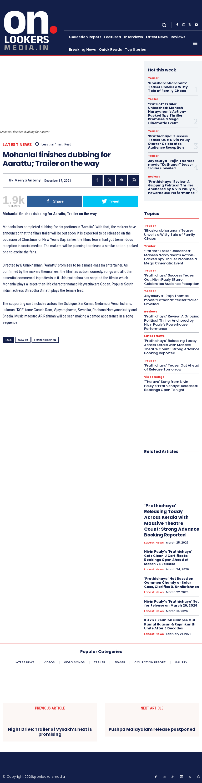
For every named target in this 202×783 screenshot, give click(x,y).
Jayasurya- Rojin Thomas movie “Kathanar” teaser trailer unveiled (171, 165)
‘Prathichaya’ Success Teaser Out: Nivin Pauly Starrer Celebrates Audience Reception (169, 142)
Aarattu (23, 339)
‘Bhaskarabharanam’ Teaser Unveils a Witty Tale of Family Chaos (168, 87)
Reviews (154, 176)
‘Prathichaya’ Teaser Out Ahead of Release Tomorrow (171, 367)
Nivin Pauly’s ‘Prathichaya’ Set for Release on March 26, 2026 (171, 603)
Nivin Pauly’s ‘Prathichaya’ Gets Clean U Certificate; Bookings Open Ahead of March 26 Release (168, 557)
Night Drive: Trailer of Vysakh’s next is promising (50, 732)
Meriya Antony (27, 180)
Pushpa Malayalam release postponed (152, 729)
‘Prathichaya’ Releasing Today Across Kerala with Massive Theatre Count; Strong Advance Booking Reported (171, 347)
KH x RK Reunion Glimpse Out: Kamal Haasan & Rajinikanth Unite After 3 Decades (170, 624)
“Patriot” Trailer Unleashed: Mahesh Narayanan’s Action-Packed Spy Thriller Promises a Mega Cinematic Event (167, 113)
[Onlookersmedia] (32, 27)
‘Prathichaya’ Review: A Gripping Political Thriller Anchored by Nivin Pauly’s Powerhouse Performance (171, 187)
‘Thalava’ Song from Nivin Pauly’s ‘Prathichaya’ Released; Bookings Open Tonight (171, 385)
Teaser (153, 78)
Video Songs (154, 376)
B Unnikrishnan (45, 339)
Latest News (17, 145)
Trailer (153, 99)
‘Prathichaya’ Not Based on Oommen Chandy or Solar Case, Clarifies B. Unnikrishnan (171, 582)
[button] (164, 24)
